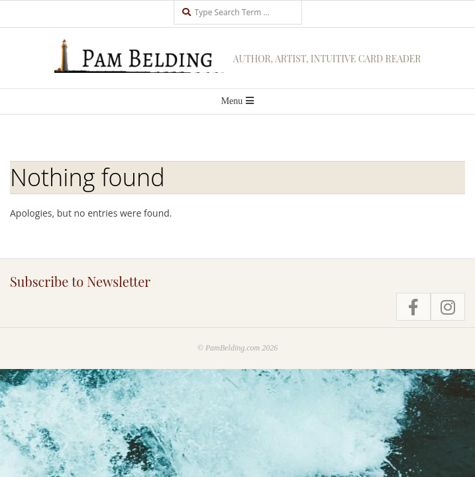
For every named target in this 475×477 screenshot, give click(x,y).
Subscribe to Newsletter (80, 281)
